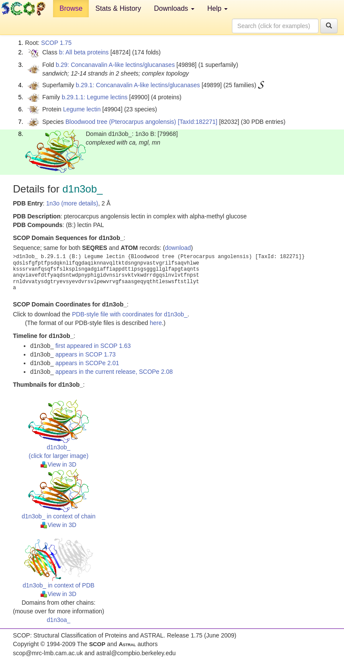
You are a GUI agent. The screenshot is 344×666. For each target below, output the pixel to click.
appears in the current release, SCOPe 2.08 (113, 371)
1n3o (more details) (72, 203)
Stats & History (118, 8)
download (178, 247)
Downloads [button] (174, 8)
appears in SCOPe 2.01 (87, 363)
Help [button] (217, 8)
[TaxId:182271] (197, 121)
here (156, 322)
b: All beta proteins (84, 52)
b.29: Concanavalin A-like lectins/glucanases (115, 64)
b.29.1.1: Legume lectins (95, 97)
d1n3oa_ (59, 619)
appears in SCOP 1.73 (85, 354)
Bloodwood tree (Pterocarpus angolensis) (121, 121)
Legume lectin (81, 109)
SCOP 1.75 (56, 42)
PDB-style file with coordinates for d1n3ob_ (130, 314)
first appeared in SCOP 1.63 (93, 345)
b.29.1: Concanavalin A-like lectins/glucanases (138, 85)
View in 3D (58, 464)
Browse (70, 8)
